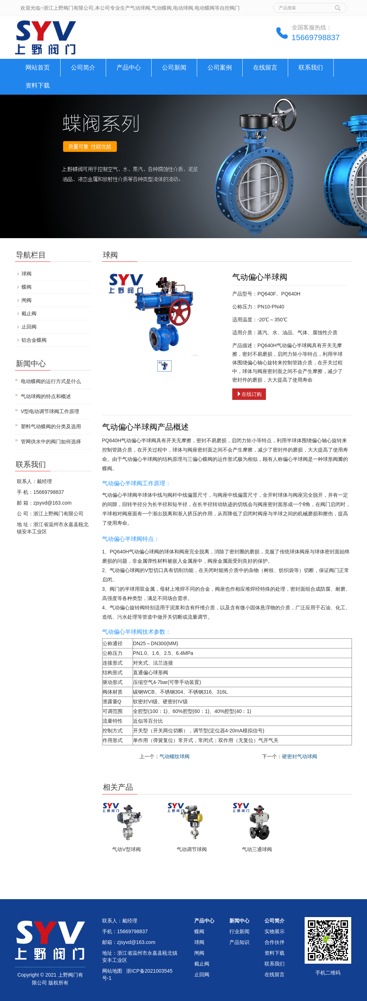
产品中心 (128, 67)
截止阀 (29, 313)
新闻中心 (239, 921)
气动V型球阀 (126, 849)
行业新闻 (239, 931)
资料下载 (37, 85)
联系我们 (311, 67)
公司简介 (83, 67)
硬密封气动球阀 (299, 756)
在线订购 (249, 394)
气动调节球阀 (192, 849)
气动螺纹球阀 (174, 756)
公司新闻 (174, 67)
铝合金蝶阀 (34, 340)
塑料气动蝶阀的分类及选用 (51, 426)
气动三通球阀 (257, 849)
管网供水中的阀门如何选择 (51, 441)
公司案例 (220, 67)
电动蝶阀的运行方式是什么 (51, 381)
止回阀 (29, 327)
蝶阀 (27, 287)
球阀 (27, 274)
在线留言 (265, 67)
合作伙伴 (274, 942)
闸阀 (27, 300)
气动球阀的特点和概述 (46, 396)
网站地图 (112, 971)
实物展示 (274, 931)
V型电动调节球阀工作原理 (50, 411)
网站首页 (37, 67)
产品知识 (239, 942)
